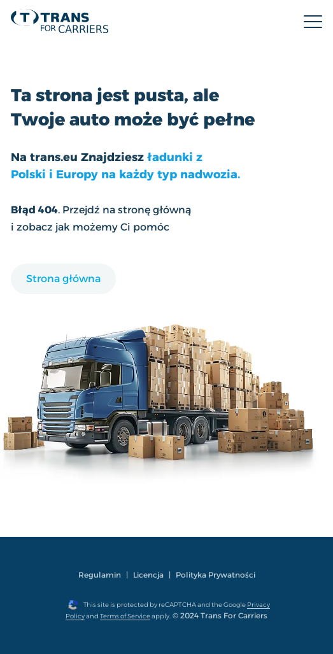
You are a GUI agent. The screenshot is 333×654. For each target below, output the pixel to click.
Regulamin (99, 574)
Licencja (148, 574)
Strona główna (63, 279)
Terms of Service (125, 616)
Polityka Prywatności (215, 574)
